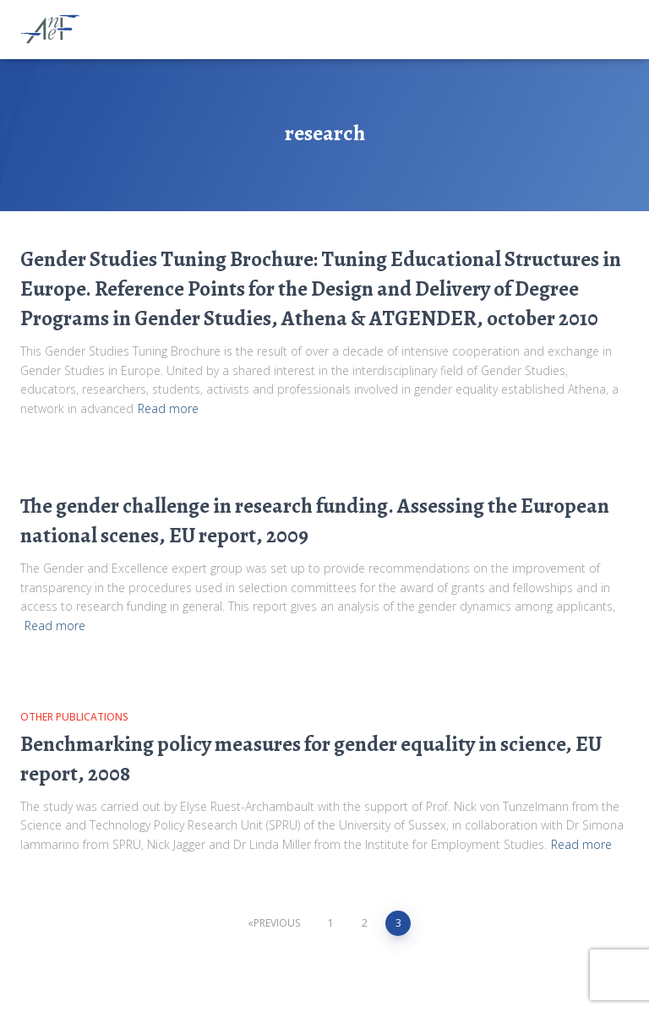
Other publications (74, 717)
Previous (277, 923)
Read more (168, 408)
